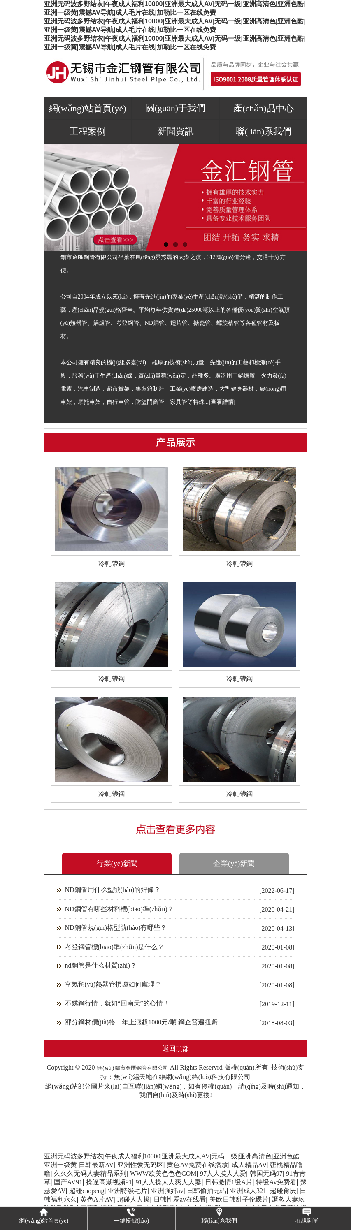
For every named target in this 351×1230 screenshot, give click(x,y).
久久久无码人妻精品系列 (90, 1173)
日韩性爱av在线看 (179, 1199)
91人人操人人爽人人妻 (168, 1182)
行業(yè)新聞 (117, 863)
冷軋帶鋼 (111, 563)
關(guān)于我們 (175, 108)
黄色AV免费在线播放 (197, 1164)
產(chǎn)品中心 (263, 108)
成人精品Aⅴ (249, 1164)
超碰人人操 (133, 1199)
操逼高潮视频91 (109, 1182)
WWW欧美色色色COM (163, 1173)
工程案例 (88, 131)
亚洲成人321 (248, 1190)
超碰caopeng (86, 1190)
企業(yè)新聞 (234, 863)
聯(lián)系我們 (264, 131)
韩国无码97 (266, 1173)
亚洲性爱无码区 (140, 1164)
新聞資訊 (176, 131)
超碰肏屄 (283, 1190)
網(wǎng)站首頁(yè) (87, 108)
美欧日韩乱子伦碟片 (239, 1199)
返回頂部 (176, 1048)
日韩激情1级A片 (229, 1182)
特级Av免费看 (276, 1182)
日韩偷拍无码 (206, 1190)
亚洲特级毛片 (127, 1190)
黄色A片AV (97, 1199)
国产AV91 (68, 1182)
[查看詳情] (222, 402)
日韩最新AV (96, 1164)
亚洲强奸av (167, 1190)
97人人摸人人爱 (223, 1173)
